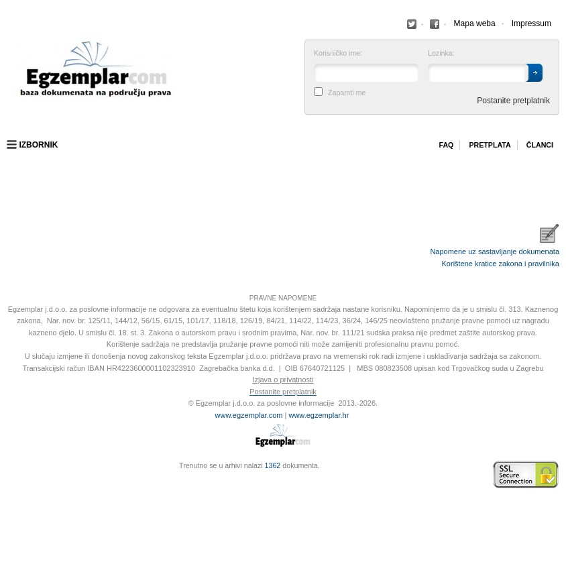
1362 (273, 465)
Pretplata (489, 145)
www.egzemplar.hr (318, 415)
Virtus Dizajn (10, 481)
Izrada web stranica (10, 474)
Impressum (531, 23)
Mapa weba (475, 23)
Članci (539, 145)
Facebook (411, 24)
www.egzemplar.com (249, 415)
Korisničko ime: (338, 53)
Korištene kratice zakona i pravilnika (500, 264)
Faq (446, 145)
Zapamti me (346, 93)
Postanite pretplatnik (513, 101)
